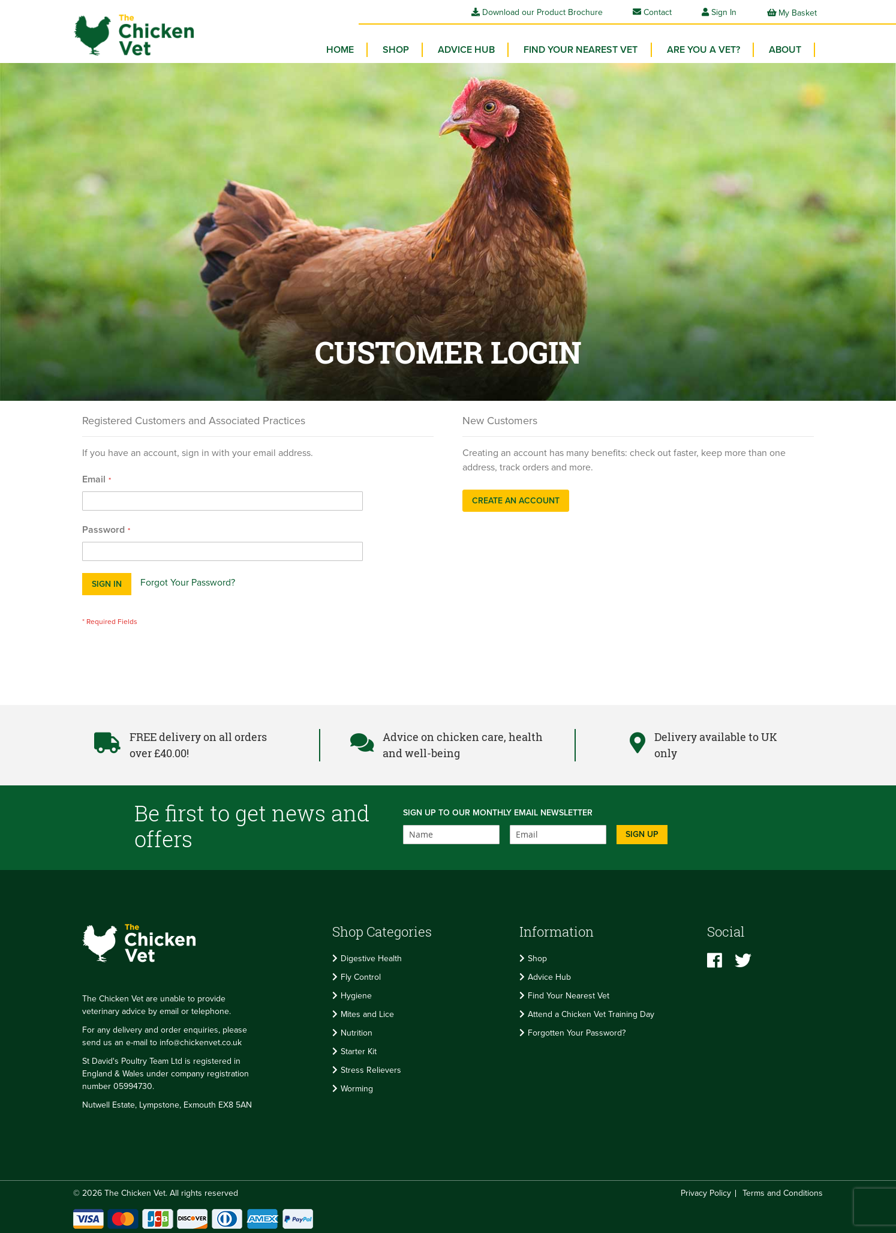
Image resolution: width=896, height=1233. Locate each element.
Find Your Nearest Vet (568, 993)
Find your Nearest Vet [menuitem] (584, 48)
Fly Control (361, 975)
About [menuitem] (785, 48)
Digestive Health (371, 956)
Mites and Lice (367, 1012)
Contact (652, 12)
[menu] (568, 51)
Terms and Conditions (782, 1191)
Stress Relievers (371, 1068)
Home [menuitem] (347, 48)
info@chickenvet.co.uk (201, 1041)
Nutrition (356, 1030)
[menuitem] (402, 48)
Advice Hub (549, 975)
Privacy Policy (706, 1191)
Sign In (723, 12)
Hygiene (356, 993)
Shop (537, 956)
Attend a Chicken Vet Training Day (591, 1012)
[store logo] (130, 33)
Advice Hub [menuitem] (471, 48)
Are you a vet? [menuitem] (705, 48)
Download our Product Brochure (537, 12)
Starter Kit (359, 1049)
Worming (357, 1086)
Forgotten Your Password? (577, 1030)
